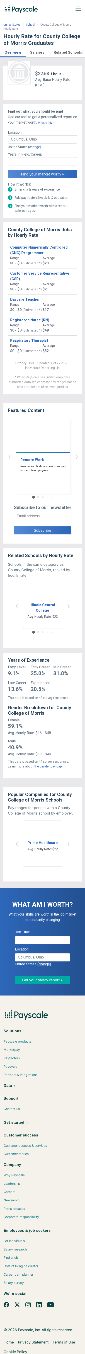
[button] (13, 51)
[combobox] (42, 139)
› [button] (47, 456)
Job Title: (22, 932)
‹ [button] (37, 456)
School (30, 24)
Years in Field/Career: (25, 154)
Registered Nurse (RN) (29, 320)
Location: (15, 132)
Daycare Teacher (25, 299)
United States (11, 24)
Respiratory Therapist (29, 340)
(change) (34, 147)
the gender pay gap (48, 766)
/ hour (56, 74)
